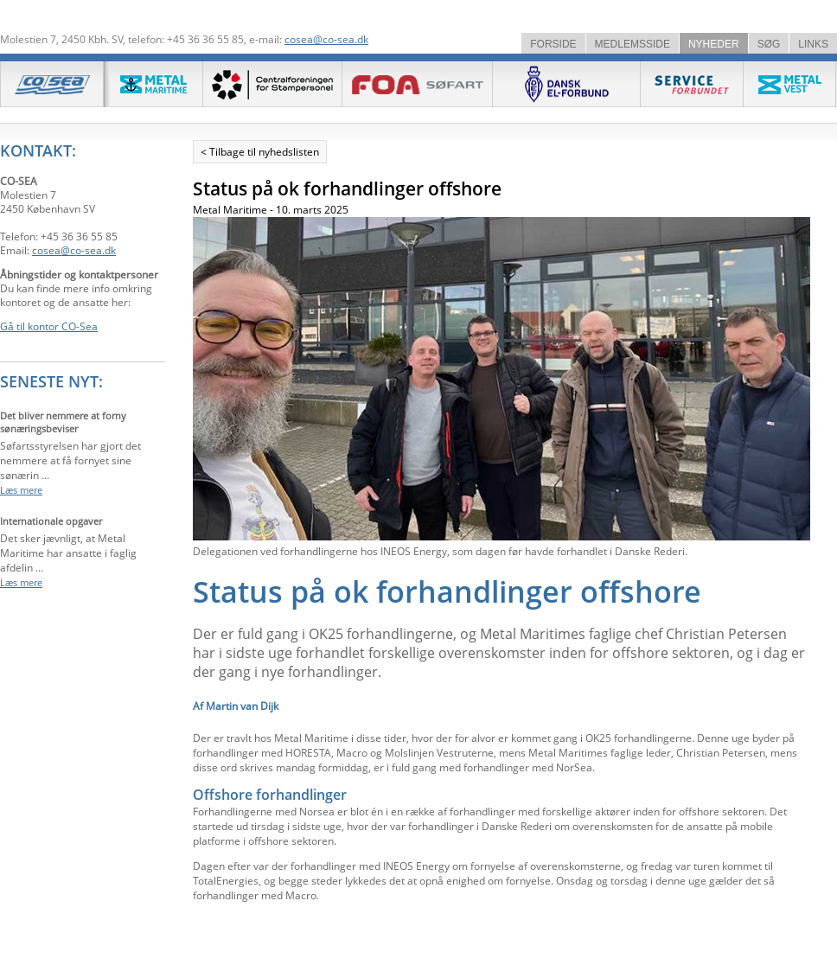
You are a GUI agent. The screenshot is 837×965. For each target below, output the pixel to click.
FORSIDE (553, 44)
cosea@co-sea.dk (326, 39)
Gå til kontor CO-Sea (49, 326)
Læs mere (21, 489)
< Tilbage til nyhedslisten (260, 151)
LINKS (813, 44)
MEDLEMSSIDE (632, 44)
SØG (769, 44)
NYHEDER (713, 44)
